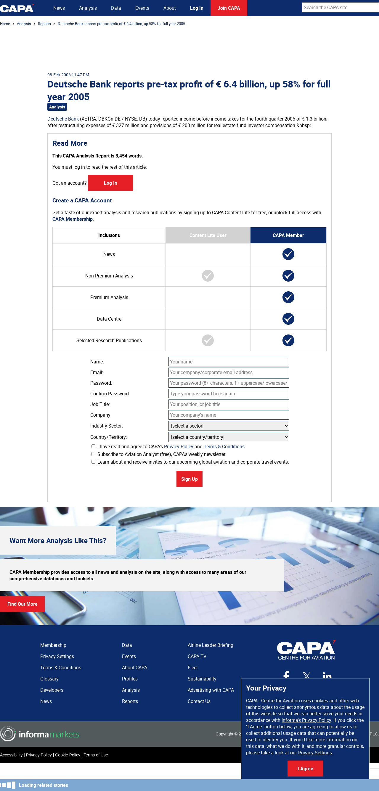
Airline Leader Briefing (210, 645)
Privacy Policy (178, 446)
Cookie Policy (67, 755)
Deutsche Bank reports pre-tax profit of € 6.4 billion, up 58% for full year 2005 (121, 23)
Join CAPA (229, 8)
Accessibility (11, 755)
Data (116, 8)
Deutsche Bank (63, 119)
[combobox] (340, 7)
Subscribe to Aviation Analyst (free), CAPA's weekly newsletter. (158, 454)
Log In (196, 8)
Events (142, 8)
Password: (101, 383)
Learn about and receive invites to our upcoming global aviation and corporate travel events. (190, 462)
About (169, 8)
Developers (51, 690)
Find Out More (22, 604)
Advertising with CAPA (211, 690)
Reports (44, 23)
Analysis (88, 8)
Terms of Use (95, 755)
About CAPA (134, 667)
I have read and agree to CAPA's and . (168, 446)
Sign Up (189, 479)
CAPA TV (197, 656)
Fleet (193, 667)
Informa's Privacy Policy (306, 720)
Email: (96, 372)
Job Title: (100, 404)
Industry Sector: (106, 426)
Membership (53, 645)
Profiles (130, 678)
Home (5, 23)
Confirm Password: (110, 393)
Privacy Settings (315, 752)
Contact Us (199, 701)
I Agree (305, 768)
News (59, 8)
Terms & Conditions (224, 446)
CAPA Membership (72, 219)
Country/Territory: (108, 437)
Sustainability (202, 678)
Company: (101, 415)
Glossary (49, 678)
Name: (97, 361)
